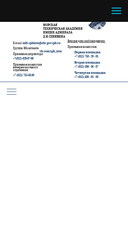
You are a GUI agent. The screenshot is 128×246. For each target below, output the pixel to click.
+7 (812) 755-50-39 (23, 75)
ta (60, 51)
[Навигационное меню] (116, 11)
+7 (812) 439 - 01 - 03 (86, 77)
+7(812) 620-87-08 (23, 58)
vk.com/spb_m (49, 51)
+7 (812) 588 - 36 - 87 (86, 66)
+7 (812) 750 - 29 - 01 (86, 56)
